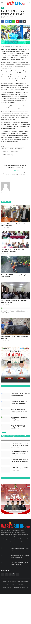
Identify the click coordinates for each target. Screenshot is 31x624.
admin (2, 228)
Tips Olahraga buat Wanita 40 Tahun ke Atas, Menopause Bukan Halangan (15, 166)
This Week (6, 389)
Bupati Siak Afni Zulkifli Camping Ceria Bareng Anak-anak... (14, 337)
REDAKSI (8, 600)
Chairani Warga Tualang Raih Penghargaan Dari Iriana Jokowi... (15, 312)
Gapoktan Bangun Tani (7, 155)
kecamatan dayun (14, 152)
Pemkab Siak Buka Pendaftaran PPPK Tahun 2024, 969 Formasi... (14, 301)
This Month (15, 389)
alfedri (11, 149)
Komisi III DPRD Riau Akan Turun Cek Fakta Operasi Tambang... (20, 394)
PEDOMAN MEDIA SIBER (7, 602)
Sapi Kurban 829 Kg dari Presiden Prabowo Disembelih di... (19, 483)
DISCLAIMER (20, 600)
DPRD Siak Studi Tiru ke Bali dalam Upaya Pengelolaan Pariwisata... (13, 250)
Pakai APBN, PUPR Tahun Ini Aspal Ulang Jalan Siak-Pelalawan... (14, 275)
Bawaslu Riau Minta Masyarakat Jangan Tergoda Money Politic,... (20, 564)
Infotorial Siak (5, 149)
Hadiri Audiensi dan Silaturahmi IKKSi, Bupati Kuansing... (19, 418)
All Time (25, 389)
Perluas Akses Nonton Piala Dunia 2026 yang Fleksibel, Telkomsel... (19, 475)
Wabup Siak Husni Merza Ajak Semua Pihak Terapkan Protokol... (13, 224)
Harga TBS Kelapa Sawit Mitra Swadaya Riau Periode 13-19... (19, 410)
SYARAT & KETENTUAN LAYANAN (21, 602)
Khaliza (2, 279)
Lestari (4, 17)
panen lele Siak (5, 152)
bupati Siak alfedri (19, 149)
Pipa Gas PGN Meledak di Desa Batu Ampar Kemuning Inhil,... (19, 578)
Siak (2, 7)
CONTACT (14, 600)
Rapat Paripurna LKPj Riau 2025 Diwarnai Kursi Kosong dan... (19, 402)
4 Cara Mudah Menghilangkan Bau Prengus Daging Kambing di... (19, 467)
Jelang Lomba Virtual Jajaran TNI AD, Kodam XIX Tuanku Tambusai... (20, 459)
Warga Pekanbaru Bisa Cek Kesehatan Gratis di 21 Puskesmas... (20, 571)
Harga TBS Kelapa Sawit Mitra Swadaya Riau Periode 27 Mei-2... (19, 426)
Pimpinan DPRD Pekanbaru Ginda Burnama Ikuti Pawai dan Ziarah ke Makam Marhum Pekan (15, 173)
